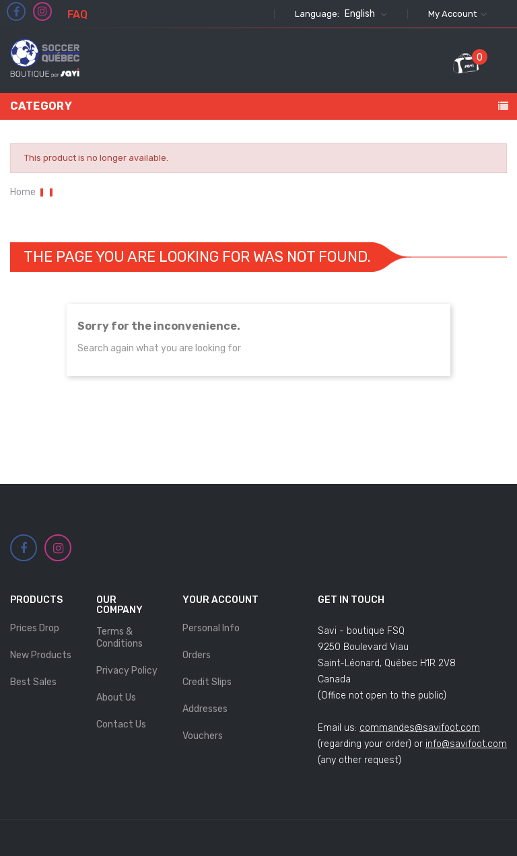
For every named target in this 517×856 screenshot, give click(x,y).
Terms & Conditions (119, 637)
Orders (196, 655)
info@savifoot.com (466, 744)
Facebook (16, 12)
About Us (116, 697)
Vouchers (202, 736)
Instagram (42, 11)
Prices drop (34, 628)
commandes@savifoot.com (419, 728)
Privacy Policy (127, 670)
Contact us (121, 724)
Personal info (211, 628)
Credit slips (207, 682)
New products (40, 655)
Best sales (33, 682)
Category (41, 106)
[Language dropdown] (364, 14)
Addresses (205, 709)
